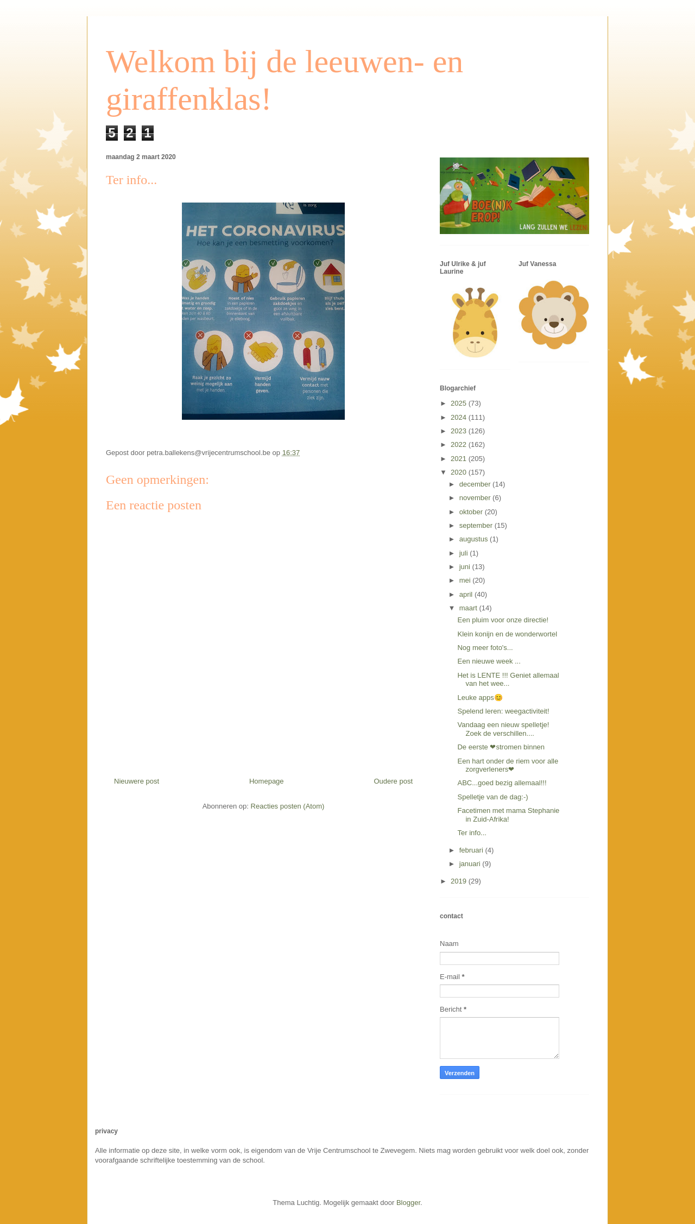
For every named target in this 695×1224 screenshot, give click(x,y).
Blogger (408, 1202)
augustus (474, 539)
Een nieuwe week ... (488, 661)
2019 (460, 881)
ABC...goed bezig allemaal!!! (501, 783)
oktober (472, 512)
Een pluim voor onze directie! (502, 620)
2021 (460, 459)
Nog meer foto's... (485, 647)
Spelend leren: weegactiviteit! (503, 711)
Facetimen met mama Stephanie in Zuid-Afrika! (508, 814)
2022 (460, 444)
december (475, 484)
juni (465, 567)
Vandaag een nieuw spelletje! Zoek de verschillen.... (503, 729)
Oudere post (393, 781)
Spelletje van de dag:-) (492, 797)
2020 (460, 472)
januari (471, 864)
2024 (460, 417)
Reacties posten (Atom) (288, 806)
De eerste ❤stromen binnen (501, 747)
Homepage (266, 781)
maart (469, 608)
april (467, 594)
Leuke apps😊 (479, 697)
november (475, 498)
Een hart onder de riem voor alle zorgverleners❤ (507, 765)
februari (472, 850)
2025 (460, 403)
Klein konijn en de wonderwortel (507, 634)
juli (464, 553)
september (477, 525)
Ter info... (471, 833)
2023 (460, 431)
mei (466, 580)
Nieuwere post (136, 781)
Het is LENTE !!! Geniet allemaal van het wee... (508, 679)
